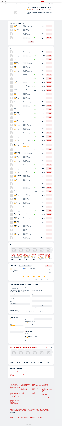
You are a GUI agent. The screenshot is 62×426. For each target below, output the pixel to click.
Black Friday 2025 (46, 410)
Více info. (15, 328)
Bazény (41, 410)
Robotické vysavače (17, 410)
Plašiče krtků (33, 389)
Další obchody (31, 41)
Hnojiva (33, 396)
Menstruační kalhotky (45, 397)
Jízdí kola (34, 410)
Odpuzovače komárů (24, 389)
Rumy (22, 410)
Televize (43, 409)
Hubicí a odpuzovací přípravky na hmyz (34, 3)
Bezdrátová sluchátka (19, 409)
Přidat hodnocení (16, 90)
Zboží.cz (6, 3)
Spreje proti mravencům (42, 371)
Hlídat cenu (48, 265)
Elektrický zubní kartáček (46, 395)
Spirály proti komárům (24, 394)
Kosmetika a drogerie (12, 3)
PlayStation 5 (32, 409)
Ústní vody (44, 391)
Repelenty (33, 384)
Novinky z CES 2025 (13, 417)
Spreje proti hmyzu (27, 371)
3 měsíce (24, 265)
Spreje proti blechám (24, 388)
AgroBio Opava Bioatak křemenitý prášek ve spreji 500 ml (15, 396)
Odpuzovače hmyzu (24, 385)
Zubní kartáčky (44, 394)
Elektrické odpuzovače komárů (25, 384)
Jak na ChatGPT (26, 417)
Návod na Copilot (20, 417)
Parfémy (25, 410)
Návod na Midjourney (33, 417)
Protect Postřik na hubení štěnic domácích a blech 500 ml (14, 385)
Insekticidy (33, 392)
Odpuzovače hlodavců (35, 388)
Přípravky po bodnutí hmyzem (36, 385)
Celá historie (29, 265)
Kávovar (46, 409)
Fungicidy (33, 394)
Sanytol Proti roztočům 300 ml (14, 389)
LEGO (28, 409)
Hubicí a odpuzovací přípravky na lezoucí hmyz (16, 371)
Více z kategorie (49, 347)
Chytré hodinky (12, 409)
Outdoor (38, 410)
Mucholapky (22, 392)
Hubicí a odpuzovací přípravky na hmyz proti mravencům (17, 375)
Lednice (11, 410)
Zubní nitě (43, 393)
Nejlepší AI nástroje (40, 417)
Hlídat (45, 9)
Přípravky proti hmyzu (23, 3)
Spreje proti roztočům (24, 396)
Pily (27, 410)
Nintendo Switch (38, 409)
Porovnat (41, 9)
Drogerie (17, 3)
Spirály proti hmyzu (24, 393)
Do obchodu (49, 26)
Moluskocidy (33, 393)
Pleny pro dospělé (45, 384)
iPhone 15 (25, 409)
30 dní (20, 265)
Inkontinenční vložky (45, 385)
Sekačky (30, 410)
